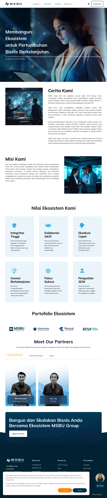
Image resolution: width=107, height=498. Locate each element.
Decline (80, 490)
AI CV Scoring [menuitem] (62, 465)
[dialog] (46, 483)
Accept (65, 490)
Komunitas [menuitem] (87, 468)
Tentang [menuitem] (86, 465)
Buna (100, 486)
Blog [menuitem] (59, 468)
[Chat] (100, 478)
